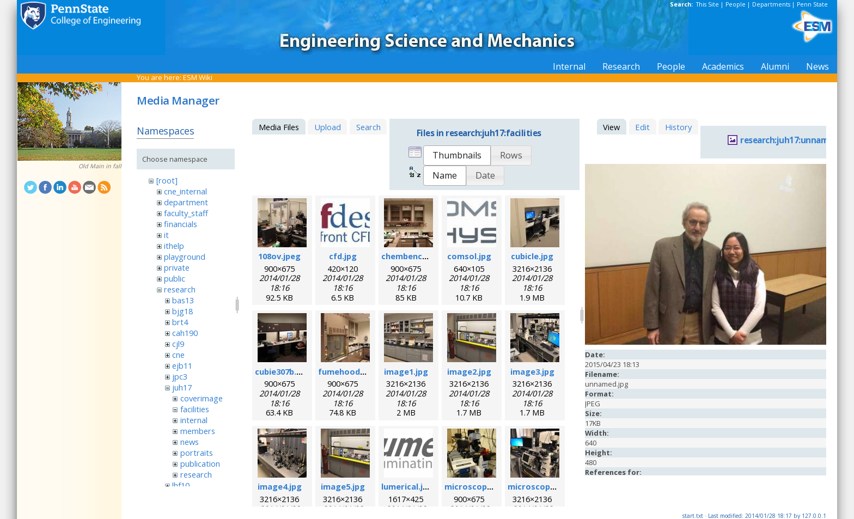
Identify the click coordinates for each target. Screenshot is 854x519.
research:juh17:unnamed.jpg (796, 140)
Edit (642, 126)
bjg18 (182, 311)
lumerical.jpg (407, 486)
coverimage (201, 398)
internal (194, 419)
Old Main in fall (99, 166)
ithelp (174, 245)
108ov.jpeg (279, 256)
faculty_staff (186, 212)
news (189, 441)
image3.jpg (532, 371)
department (186, 202)
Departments (771, 4)
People (735, 4)
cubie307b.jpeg (284, 371)
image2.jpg (469, 371)
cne (178, 354)
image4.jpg (280, 486)
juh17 (182, 387)
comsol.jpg (469, 256)
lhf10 (181, 485)
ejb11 (182, 365)
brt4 (180, 321)
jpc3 (179, 376)
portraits (196, 452)
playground (184, 256)
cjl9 (178, 343)
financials (180, 223)
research (180, 289)
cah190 (185, 332)
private (177, 267)
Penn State (812, 4)
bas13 (183, 300)
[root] (167, 180)
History (678, 126)
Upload (327, 126)
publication (200, 463)
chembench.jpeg (414, 256)
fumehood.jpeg (349, 371)
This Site (707, 4)
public (174, 278)
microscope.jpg (539, 486)
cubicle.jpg (532, 256)
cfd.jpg (343, 256)
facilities (194, 409)
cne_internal (185, 191)
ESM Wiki (197, 77)
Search (368, 126)
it (166, 234)
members (197, 430)
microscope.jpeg (477, 486)
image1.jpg (406, 371)
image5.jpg (343, 486)
